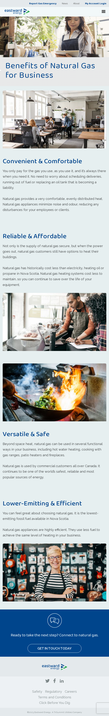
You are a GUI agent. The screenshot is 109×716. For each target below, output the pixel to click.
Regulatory (53, 691)
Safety (37, 691)
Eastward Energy (42, 712)
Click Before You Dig (54, 703)
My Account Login (95, 3)
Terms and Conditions (54, 697)
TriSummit (59, 712)
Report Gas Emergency (43, 3)
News (65, 3)
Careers (71, 691)
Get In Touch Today (54, 648)
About (76, 3)
